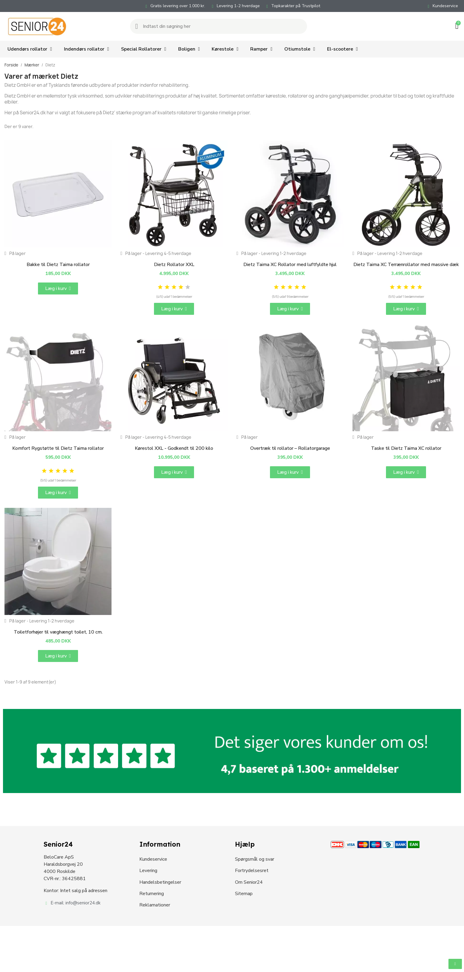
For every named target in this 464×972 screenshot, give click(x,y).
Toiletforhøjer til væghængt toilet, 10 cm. (58, 632)
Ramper (261, 49)
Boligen (189, 49)
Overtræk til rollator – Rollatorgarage (290, 448)
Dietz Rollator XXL (174, 264)
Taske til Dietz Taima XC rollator (406, 448)
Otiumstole (299, 49)
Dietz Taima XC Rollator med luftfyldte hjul (290, 264)
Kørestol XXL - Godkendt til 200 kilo (174, 448)
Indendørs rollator (86, 49)
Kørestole (225, 49)
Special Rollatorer (143, 49)
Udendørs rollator (29, 49)
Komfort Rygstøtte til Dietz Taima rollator (58, 448)
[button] (58, 288)
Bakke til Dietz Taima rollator (58, 264)
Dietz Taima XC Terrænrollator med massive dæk (406, 264)
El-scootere (342, 49)
